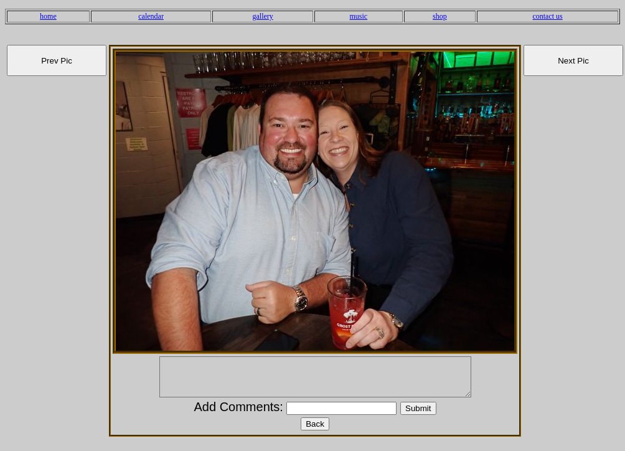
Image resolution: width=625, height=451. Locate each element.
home (48, 16)
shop (440, 16)
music (359, 16)
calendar (151, 16)
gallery (263, 16)
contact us (547, 16)
